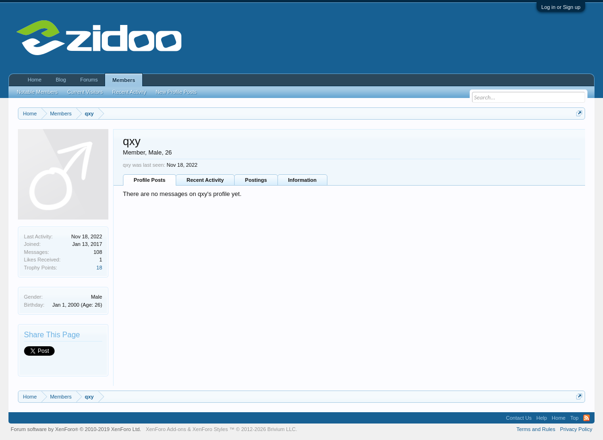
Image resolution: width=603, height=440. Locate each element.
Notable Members (37, 92)
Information (302, 180)
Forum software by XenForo (76, 429)
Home (34, 79)
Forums (89, 79)
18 (99, 267)
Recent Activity (205, 180)
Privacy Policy (576, 429)
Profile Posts (149, 180)
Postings (256, 180)
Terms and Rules (535, 429)
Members (123, 80)
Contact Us (518, 418)
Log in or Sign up (560, 7)
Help (541, 418)
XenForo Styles (210, 429)
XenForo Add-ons (166, 429)
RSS (586, 418)
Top (574, 418)
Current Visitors (85, 92)
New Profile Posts (175, 92)
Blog (61, 79)
